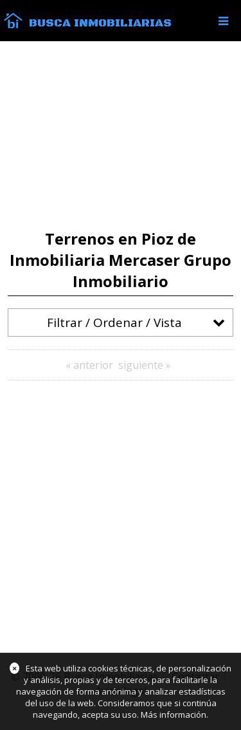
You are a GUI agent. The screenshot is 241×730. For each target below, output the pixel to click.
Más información (173, 714)
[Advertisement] (120, 135)
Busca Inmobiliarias (100, 23)
